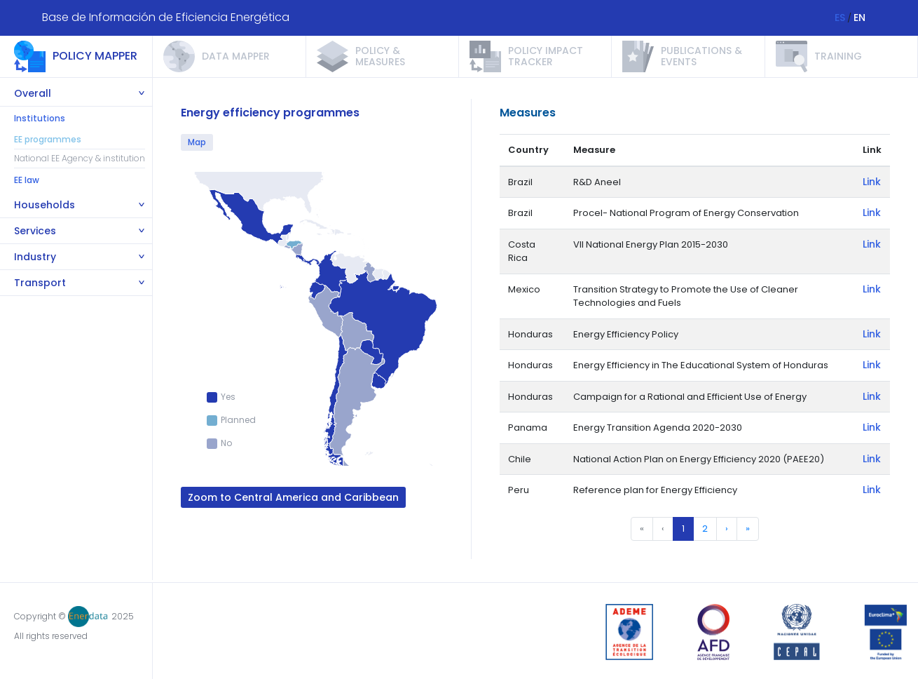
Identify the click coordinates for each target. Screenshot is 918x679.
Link (872, 182)
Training (838, 56)
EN (859, 18)
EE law (26, 180)
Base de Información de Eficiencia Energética (165, 17)
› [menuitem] (726, 528)
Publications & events (701, 56)
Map (197, 142)
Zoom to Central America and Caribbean (293, 497)
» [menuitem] (748, 528)
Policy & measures (380, 56)
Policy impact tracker (545, 56)
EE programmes (47, 139)
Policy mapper (95, 56)
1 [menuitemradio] (683, 528)
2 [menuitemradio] (705, 528)
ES (840, 18)
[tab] (76, 94)
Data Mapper (236, 56)
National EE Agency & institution (79, 158)
